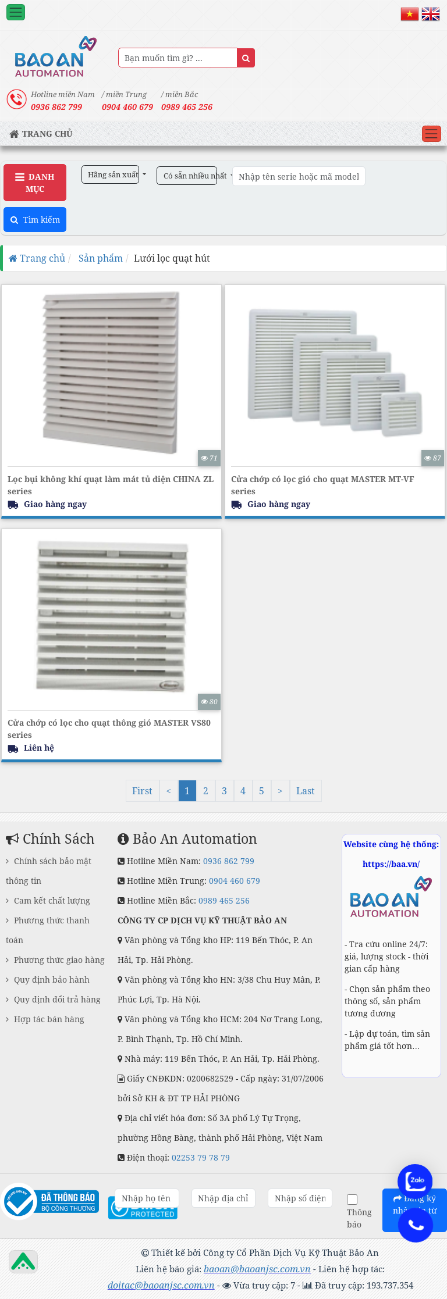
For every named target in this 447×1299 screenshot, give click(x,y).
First (142, 790)
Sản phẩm (99, 258)
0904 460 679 (234, 880)
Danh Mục (34, 182)
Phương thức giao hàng (55, 959)
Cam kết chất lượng (48, 900)
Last (305, 790)
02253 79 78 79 (201, 1157)
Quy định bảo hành (48, 979)
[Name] (246, 57)
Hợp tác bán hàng (45, 1019)
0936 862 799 (228, 860)
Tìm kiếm (35, 219)
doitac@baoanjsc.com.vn (161, 1285)
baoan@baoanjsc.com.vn (257, 1268)
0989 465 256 (186, 106)
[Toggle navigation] (15, 12)
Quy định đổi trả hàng (53, 999)
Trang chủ (37, 258)
